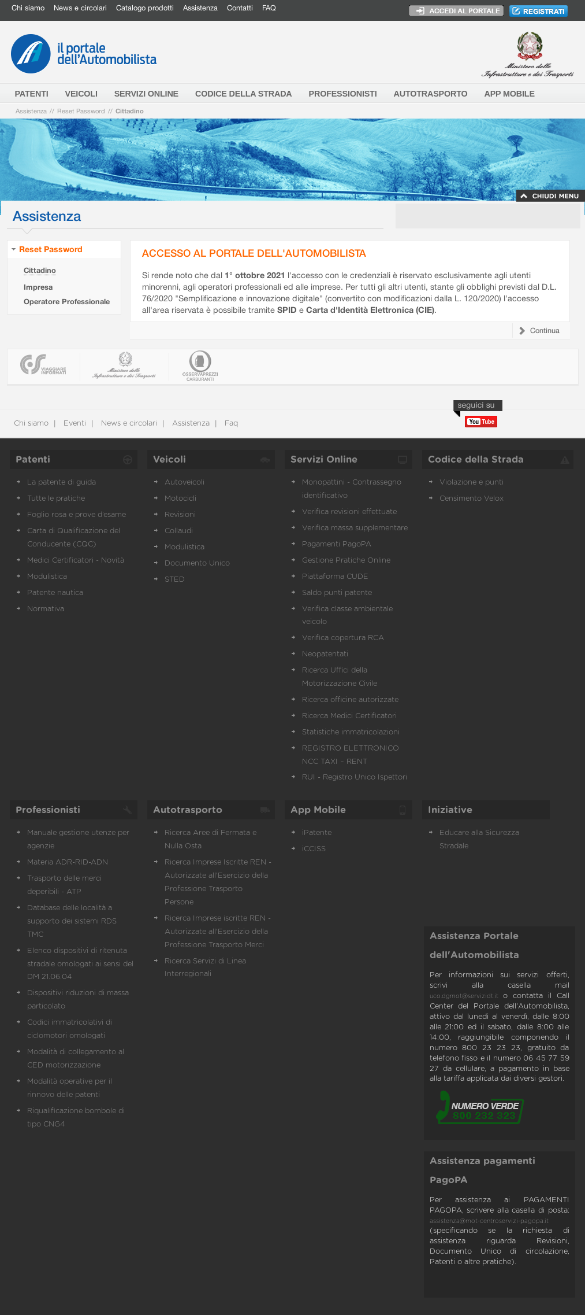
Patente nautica (55, 593)
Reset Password (81, 110)
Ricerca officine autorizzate (350, 700)
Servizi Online (323, 459)
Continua (545, 330)
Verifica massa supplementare (355, 528)
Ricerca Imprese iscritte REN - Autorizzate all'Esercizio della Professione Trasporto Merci (218, 932)
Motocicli (180, 499)
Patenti (33, 459)
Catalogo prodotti (145, 7)
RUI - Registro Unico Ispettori (354, 777)
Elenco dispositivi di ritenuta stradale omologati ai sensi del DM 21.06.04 (80, 964)
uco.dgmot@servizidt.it (464, 996)
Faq (230, 423)
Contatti (240, 7)
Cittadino (129, 110)
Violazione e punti (471, 482)
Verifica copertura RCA (343, 638)
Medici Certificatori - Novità (75, 560)
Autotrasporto (187, 810)
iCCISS (314, 849)
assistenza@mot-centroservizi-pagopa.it (489, 1221)
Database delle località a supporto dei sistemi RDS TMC (72, 921)
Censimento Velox (471, 499)
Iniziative (450, 810)
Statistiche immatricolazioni (351, 732)
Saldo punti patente (337, 593)
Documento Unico (197, 563)
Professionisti (48, 810)
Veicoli (169, 459)
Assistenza (200, 7)
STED (175, 579)
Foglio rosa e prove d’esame (76, 515)
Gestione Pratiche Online (346, 560)
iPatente (316, 833)
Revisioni (180, 515)
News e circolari (80, 7)
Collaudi (179, 531)
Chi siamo (28, 7)
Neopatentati (325, 654)
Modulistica (47, 577)
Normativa (45, 609)
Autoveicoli (184, 482)
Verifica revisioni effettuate (349, 512)
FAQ (269, 7)
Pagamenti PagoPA (336, 544)
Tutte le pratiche (56, 499)
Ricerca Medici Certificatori (349, 716)
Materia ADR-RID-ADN (67, 862)
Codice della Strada (476, 459)
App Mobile (318, 810)
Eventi (73, 423)
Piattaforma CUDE (335, 577)
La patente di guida (61, 482)
